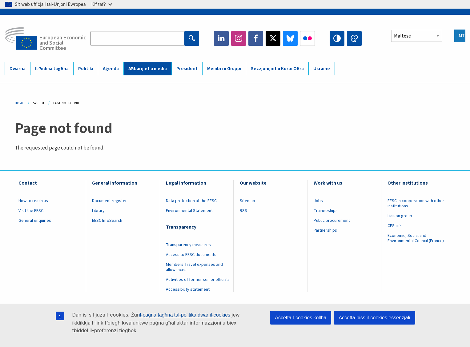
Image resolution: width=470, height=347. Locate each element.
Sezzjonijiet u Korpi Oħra (277, 69)
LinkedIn (221, 38)
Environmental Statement (189, 211)
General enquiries (34, 220)
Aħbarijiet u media (147, 69)
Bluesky (290, 38)
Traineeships (326, 211)
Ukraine (321, 69)
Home (19, 103)
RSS (243, 211)
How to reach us (33, 201)
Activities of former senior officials (198, 280)
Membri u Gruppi (224, 69)
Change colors (354, 38)
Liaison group (400, 216)
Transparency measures (188, 245)
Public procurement (332, 220)
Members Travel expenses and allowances (194, 267)
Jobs (318, 201)
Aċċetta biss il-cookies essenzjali (374, 317)
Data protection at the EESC (191, 201)
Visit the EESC (30, 211)
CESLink (395, 226)
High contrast (337, 38)
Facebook (255, 38)
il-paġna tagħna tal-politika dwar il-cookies (184, 314)
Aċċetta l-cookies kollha (300, 317)
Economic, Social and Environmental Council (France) (416, 238)
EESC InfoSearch (107, 220)
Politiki (85, 69)
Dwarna (18, 69)
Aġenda (111, 69)
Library (98, 211)
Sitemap (247, 201)
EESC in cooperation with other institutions (416, 203)
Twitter (273, 38)
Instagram (238, 38)
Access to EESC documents (191, 255)
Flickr (307, 38)
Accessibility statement (188, 289)
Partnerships (325, 230)
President (187, 69)
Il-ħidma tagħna (52, 69)
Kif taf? (101, 4)
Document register (109, 201)
